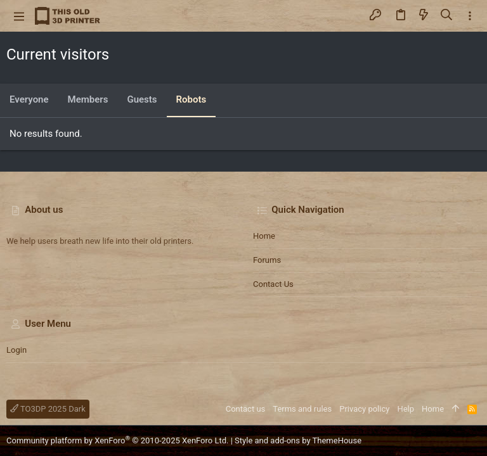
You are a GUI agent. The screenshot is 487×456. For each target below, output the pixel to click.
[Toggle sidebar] (470, 16)
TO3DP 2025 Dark (48, 409)
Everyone (29, 99)
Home (264, 236)
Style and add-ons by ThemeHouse (298, 440)
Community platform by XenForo (117, 440)
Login (16, 350)
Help (405, 409)
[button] (19, 15)
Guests (142, 99)
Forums (267, 260)
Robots (191, 99)
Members (88, 99)
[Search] (446, 15)
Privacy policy (364, 409)
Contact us (273, 284)
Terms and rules (302, 409)
